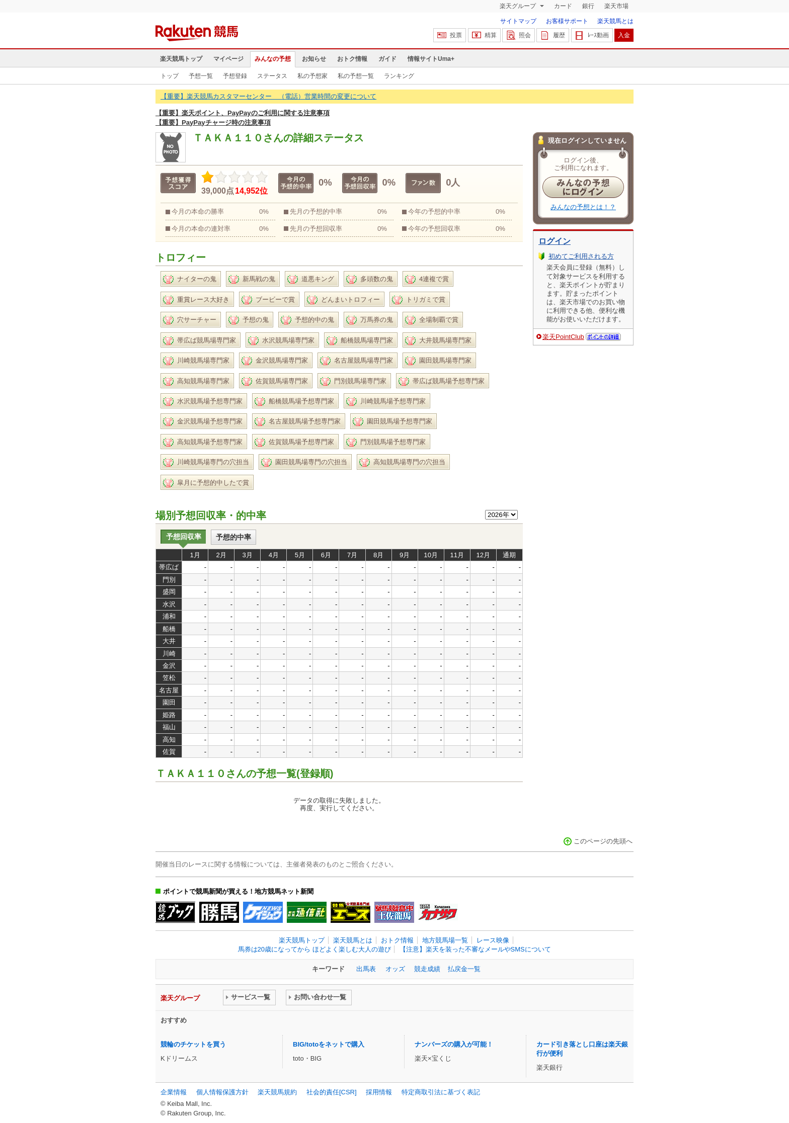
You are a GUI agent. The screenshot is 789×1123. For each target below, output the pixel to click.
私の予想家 (312, 75)
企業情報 (174, 1092)
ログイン (554, 241)
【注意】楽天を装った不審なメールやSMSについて (475, 949)
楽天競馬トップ (181, 58)
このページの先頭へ (603, 841)
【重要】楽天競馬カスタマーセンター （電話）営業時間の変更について (268, 96)
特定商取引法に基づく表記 (441, 1092)
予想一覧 (201, 75)
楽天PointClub (563, 336)
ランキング (399, 75)
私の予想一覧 (356, 75)
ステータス (272, 75)
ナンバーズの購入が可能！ (454, 1044)
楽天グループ (518, 6)
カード (563, 6)
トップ (170, 75)
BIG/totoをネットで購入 (328, 1044)
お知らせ (314, 58)
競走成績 (427, 969)
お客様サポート (567, 21)
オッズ (395, 969)
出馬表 (366, 969)
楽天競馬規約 (277, 1092)
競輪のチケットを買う (193, 1044)
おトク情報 (352, 58)
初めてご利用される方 (581, 256)
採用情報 (379, 1092)
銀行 (588, 6)
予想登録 (235, 75)
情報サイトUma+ (431, 58)
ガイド (387, 58)
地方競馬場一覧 (445, 940)
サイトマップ (518, 21)
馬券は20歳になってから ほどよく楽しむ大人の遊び (314, 949)
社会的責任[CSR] (331, 1092)
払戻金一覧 (464, 969)
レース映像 (493, 940)
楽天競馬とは (615, 21)
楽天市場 (616, 6)
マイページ (228, 58)
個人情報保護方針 (222, 1092)
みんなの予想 (273, 58)
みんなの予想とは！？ (583, 207)
